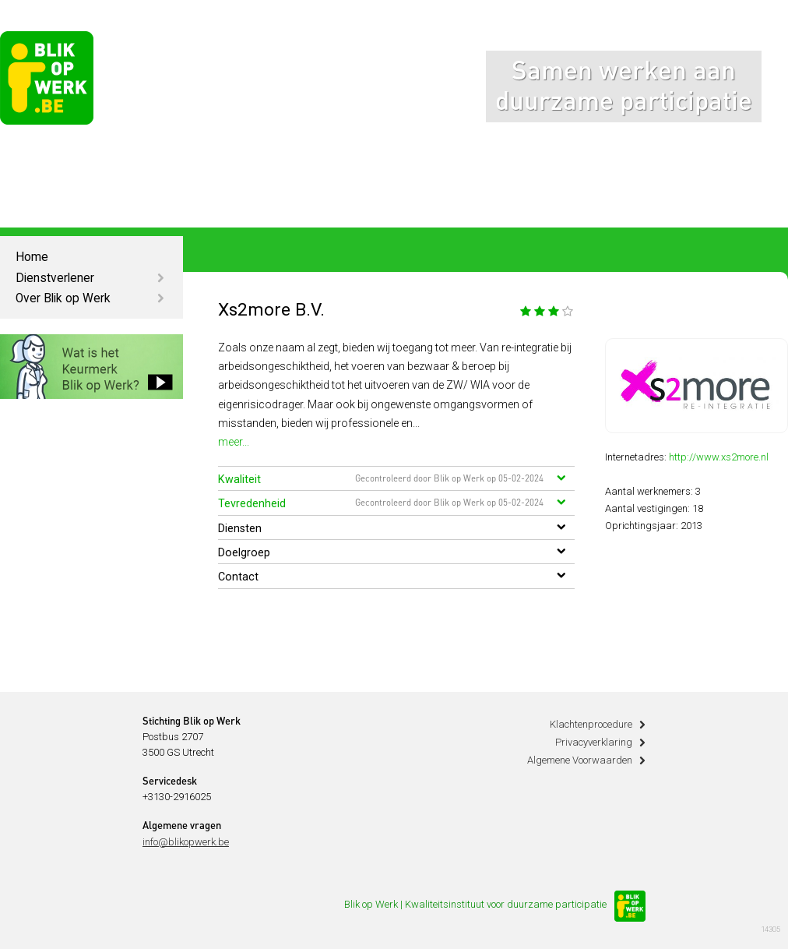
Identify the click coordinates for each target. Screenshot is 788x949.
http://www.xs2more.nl (719, 457)
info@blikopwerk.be (185, 842)
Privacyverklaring (593, 742)
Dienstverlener (55, 278)
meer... (233, 442)
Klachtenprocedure (591, 724)
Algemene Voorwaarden (579, 760)
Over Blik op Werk (63, 298)
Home (32, 257)
